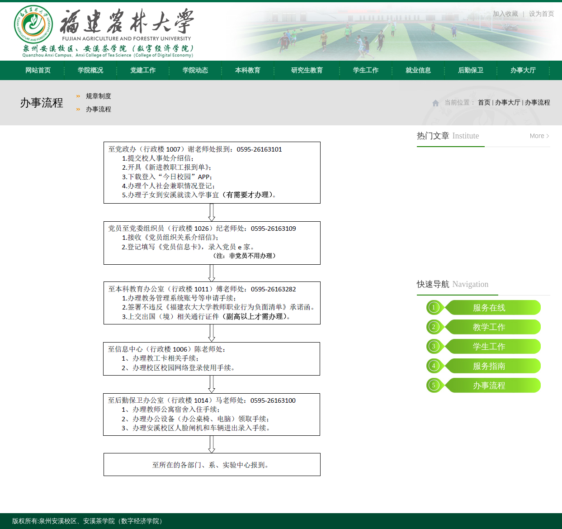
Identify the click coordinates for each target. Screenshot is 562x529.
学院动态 (195, 70)
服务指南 (489, 366)
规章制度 (98, 96)
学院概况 (90, 70)
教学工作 (489, 327)
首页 (484, 102)
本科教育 (247, 70)
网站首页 (38, 70)
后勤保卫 (470, 70)
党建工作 (143, 70)
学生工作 (365, 70)
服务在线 (489, 307)
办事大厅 (523, 70)
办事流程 (98, 109)
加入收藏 (505, 13)
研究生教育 (307, 70)
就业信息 (418, 70)
